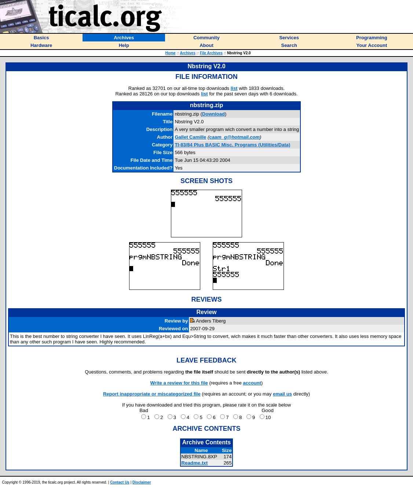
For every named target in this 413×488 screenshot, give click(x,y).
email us (282, 394)
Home (170, 53)
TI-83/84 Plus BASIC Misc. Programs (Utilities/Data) (232, 145)
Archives (187, 53)
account (252, 383)
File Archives (211, 53)
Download (213, 114)
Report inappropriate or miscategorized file (152, 394)
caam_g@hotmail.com (234, 137)
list (234, 88)
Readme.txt (194, 463)
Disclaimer (141, 482)
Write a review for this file (179, 383)
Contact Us (119, 482)
